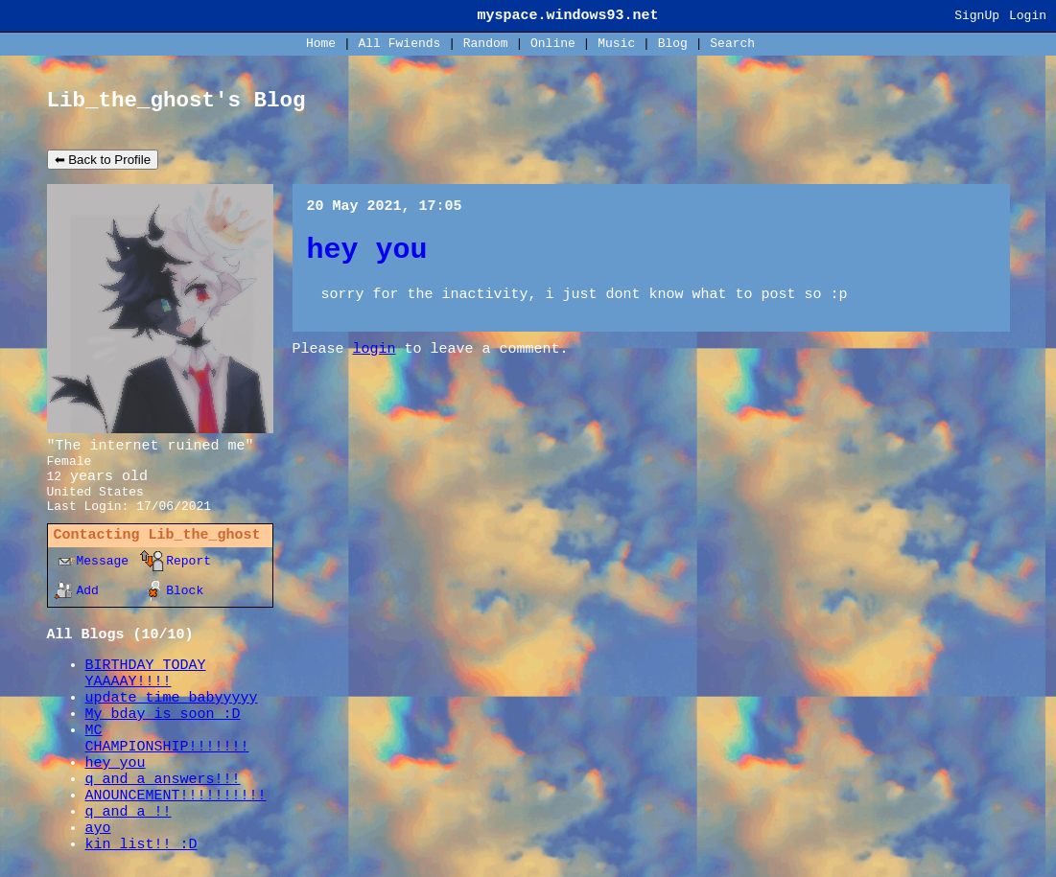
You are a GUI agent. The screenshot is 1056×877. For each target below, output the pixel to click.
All (400, 43)
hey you (115, 763)
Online (552, 43)
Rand (485, 43)
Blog (673, 43)
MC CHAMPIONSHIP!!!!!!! (167, 739)
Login (1027, 16)
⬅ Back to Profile (103, 159)
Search (732, 43)
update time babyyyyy (171, 698)
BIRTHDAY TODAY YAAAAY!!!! (145, 674)
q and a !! (128, 812)
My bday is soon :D (163, 714)
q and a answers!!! (163, 780)
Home (321, 43)
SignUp (976, 16)
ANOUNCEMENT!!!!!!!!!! (176, 796)
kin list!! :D (141, 845)
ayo (98, 828)
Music (616, 43)
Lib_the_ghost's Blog (176, 100)
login (374, 349)
